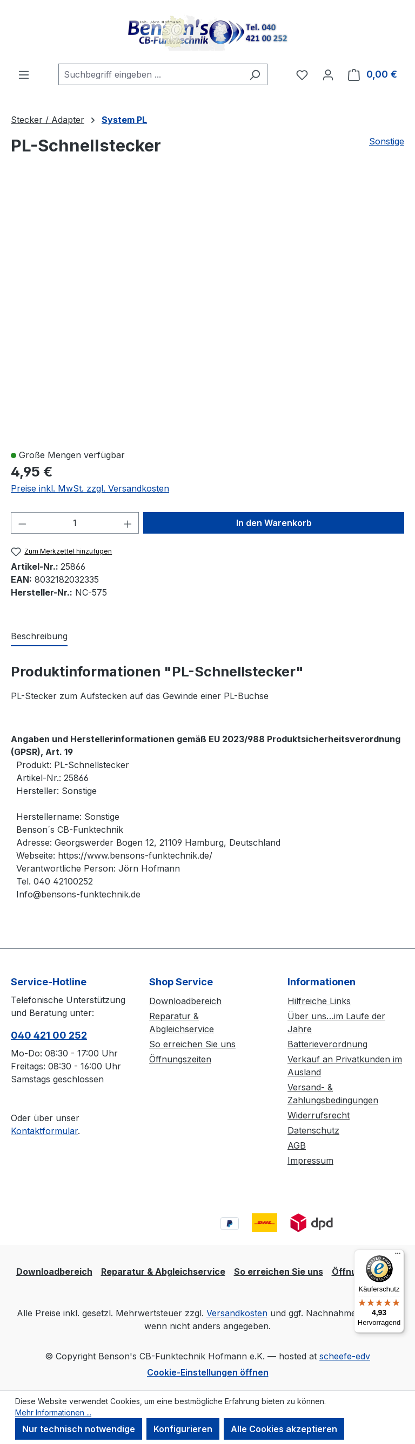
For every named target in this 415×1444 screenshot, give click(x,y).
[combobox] (150, 74)
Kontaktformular (44, 1130)
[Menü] (24, 74)
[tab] (39, 636)
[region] (207, 313)
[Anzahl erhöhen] (128, 523)
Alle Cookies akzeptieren (284, 1429)
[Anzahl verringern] (22, 523)
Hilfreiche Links (319, 1001)
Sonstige (386, 141)
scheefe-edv (344, 1356)
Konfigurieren (182, 1429)
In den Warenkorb (274, 522)
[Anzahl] (75, 523)
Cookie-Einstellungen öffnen (208, 1372)
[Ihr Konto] (328, 74)
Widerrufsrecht (318, 1115)
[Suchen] (254, 74)
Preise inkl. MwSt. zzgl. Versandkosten (90, 488)
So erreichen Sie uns (192, 1044)
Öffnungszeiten (180, 1059)
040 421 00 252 (49, 1035)
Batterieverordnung (327, 1044)
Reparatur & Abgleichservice (163, 1271)
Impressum (310, 1160)
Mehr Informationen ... (53, 1412)
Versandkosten (236, 1313)
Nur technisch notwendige (78, 1429)
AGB (296, 1145)
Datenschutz (313, 1130)
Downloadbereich (185, 1001)
